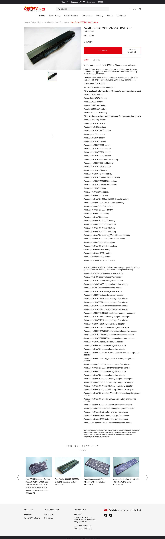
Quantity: (88, 42)
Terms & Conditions (32, 515)
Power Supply (54, 15)
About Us (28, 512)
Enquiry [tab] (96, 57)
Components (87, 15)
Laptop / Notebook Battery (48, 22)
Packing (99, 15)
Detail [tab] (86, 57)
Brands (110, 15)
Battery (42, 15)
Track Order (49, 512)
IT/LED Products (71, 15)
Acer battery (64, 22)
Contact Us (121, 15)
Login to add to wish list (127, 49)
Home (26, 22)
